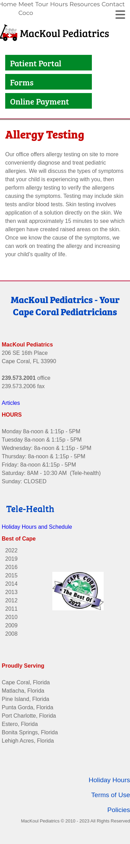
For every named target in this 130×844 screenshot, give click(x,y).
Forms (22, 82)
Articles (11, 398)
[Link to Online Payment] (8, 101)
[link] (26, 8)
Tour (42, 4)
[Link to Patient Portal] (8, 63)
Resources (84, 4)
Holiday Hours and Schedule (37, 522)
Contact (113, 4)
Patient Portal (36, 63)
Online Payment (40, 101)
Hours (59, 4)
